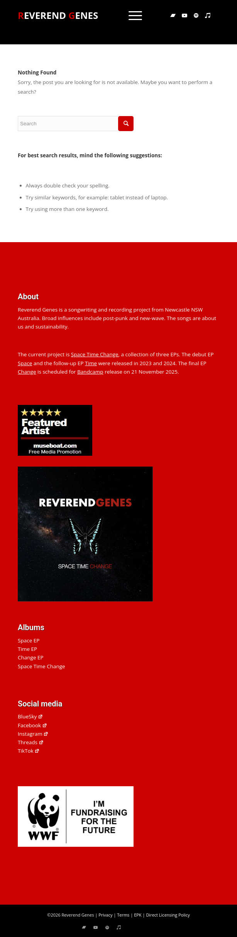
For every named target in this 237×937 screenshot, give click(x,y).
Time (91, 363)
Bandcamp (90, 371)
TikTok (29, 750)
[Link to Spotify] (196, 16)
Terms (123, 915)
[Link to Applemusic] (207, 16)
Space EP (28, 640)
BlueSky (30, 716)
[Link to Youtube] (184, 16)
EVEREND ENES (58, 15)
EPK (137, 915)
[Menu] (131, 15)
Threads (31, 742)
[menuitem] (131, 15)
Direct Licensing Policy (168, 915)
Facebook (32, 725)
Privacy (105, 915)
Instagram (33, 733)
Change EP (31, 657)
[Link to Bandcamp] (173, 16)
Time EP (27, 648)
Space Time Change (94, 354)
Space (25, 363)
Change (27, 371)
